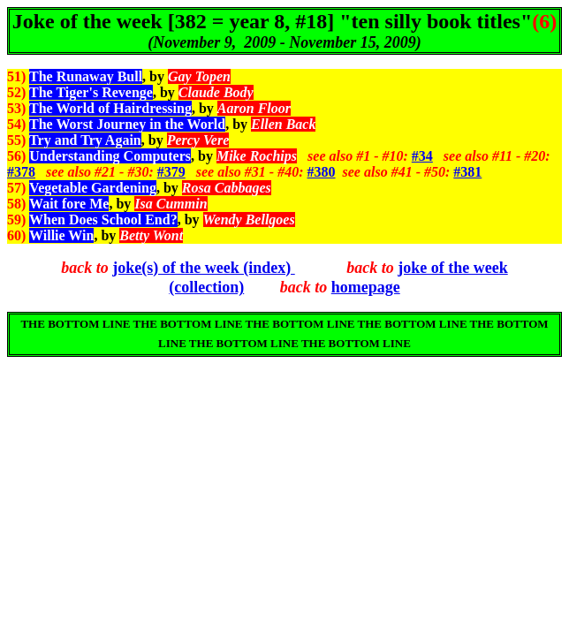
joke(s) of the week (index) (203, 267)
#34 (422, 155)
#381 (467, 171)
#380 (321, 171)
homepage (365, 287)
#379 (171, 171)
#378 (21, 171)
